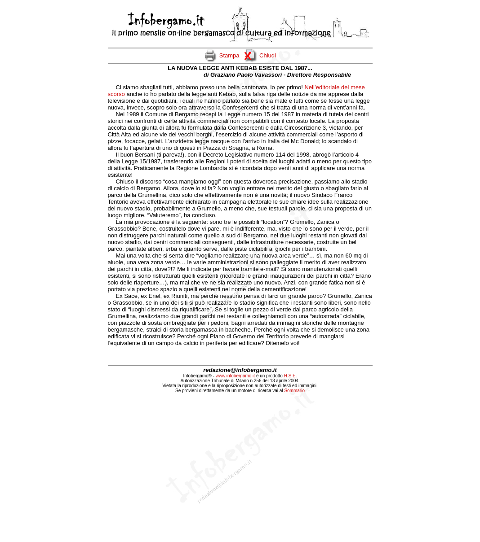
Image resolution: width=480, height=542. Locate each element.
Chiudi (267, 55)
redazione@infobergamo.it (240, 370)
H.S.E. (290, 375)
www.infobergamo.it (235, 375)
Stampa (229, 55)
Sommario (294, 390)
